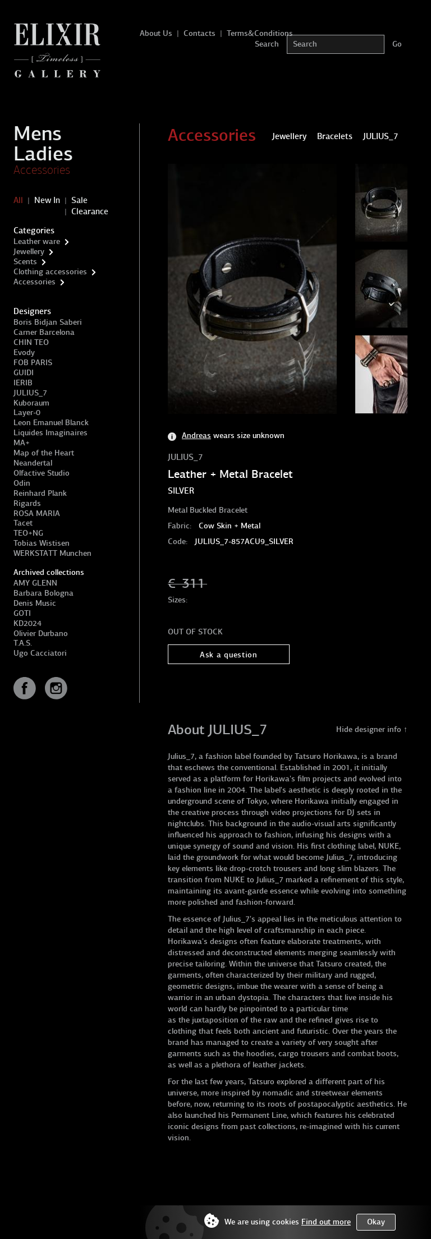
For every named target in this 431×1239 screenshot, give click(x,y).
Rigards (27, 503)
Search (267, 44)
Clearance (89, 211)
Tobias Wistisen (41, 543)
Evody (24, 352)
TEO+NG (28, 533)
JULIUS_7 (30, 393)
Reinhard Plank (40, 493)
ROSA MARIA (36, 513)
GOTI (22, 613)
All (18, 200)
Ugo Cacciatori (40, 653)
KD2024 (27, 623)
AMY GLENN (35, 583)
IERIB (23, 383)
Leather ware (36, 241)
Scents (25, 261)
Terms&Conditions (260, 33)
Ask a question (229, 655)
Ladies (43, 153)
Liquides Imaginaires (50, 432)
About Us (156, 33)
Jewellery (28, 251)
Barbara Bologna (43, 593)
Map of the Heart (43, 453)
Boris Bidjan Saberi (47, 322)
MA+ (21, 443)
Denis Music (34, 603)
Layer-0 (26, 412)
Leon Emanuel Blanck (51, 422)
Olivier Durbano (40, 633)
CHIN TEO (31, 342)
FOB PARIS (32, 362)
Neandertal (32, 463)
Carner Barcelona (44, 332)
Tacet (23, 523)
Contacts (200, 33)
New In (47, 200)
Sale (79, 200)
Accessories (41, 170)
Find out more (326, 1222)
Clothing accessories (50, 272)
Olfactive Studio (41, 473)
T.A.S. (22, 643)
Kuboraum (31, 403)
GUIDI (23, 372)
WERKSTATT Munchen (52, 553)
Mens (37, 133)
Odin (21, 483)
